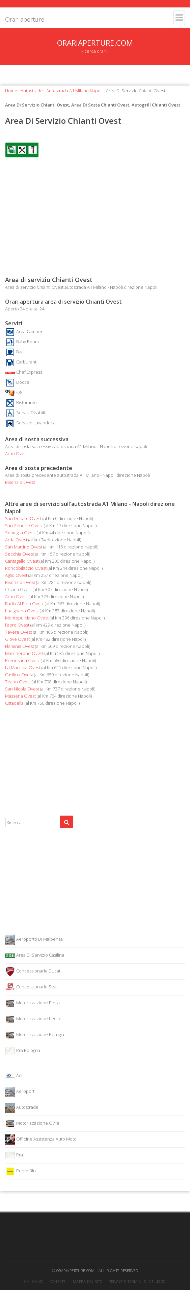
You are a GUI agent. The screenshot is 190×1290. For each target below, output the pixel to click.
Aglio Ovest (16, 575)
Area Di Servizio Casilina (34, 956)
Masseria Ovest (20, 696)
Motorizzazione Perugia (34, 1035)
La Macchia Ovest (22, 667)
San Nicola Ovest (22, 689)
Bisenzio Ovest (20, 482)
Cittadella (14, 703)
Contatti (58, 1281)
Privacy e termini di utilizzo (137, 1281)
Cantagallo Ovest (21, 561)
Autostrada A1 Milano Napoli (74, 91)
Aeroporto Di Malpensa (34, 940)
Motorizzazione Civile (32, 1124)
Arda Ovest (16, 540)
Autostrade (32, 91)
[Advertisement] (95, 221)
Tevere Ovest (18, 632)
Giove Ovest (17, 639)
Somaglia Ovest (20, 533)
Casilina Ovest (19, 675)
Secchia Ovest (19, 554)
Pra (14, 1155)
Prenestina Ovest (22, 660)
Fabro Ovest (17, 625)
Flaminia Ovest (19, 646)
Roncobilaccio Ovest (26, 568)
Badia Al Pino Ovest (24, 604)
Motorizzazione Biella (32, 1003)
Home (11, 91)
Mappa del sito (88, 1281)
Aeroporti (20, 1092)
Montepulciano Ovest (27, 618)
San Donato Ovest (23, 518)
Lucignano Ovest (22, 611)
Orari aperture (24, 19)
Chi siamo (34, 1281)
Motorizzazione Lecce (33, 1019)
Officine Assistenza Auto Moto (41, 1139)
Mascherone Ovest (24, 653)
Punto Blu (20, 1171)
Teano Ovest (18, 682)
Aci (13, 1076)
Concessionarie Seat (31, 987)
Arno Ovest (16, 453)
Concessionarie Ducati (33, 971)
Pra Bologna (22, 1051)
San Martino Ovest (23, 547)
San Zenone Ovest (24, 525)
